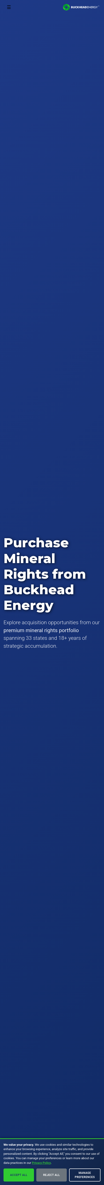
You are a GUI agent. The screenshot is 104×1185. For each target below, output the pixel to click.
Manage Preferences (85, 1175)
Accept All (18, 1175)
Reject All (51, 1175)
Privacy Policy (41, 1163)
